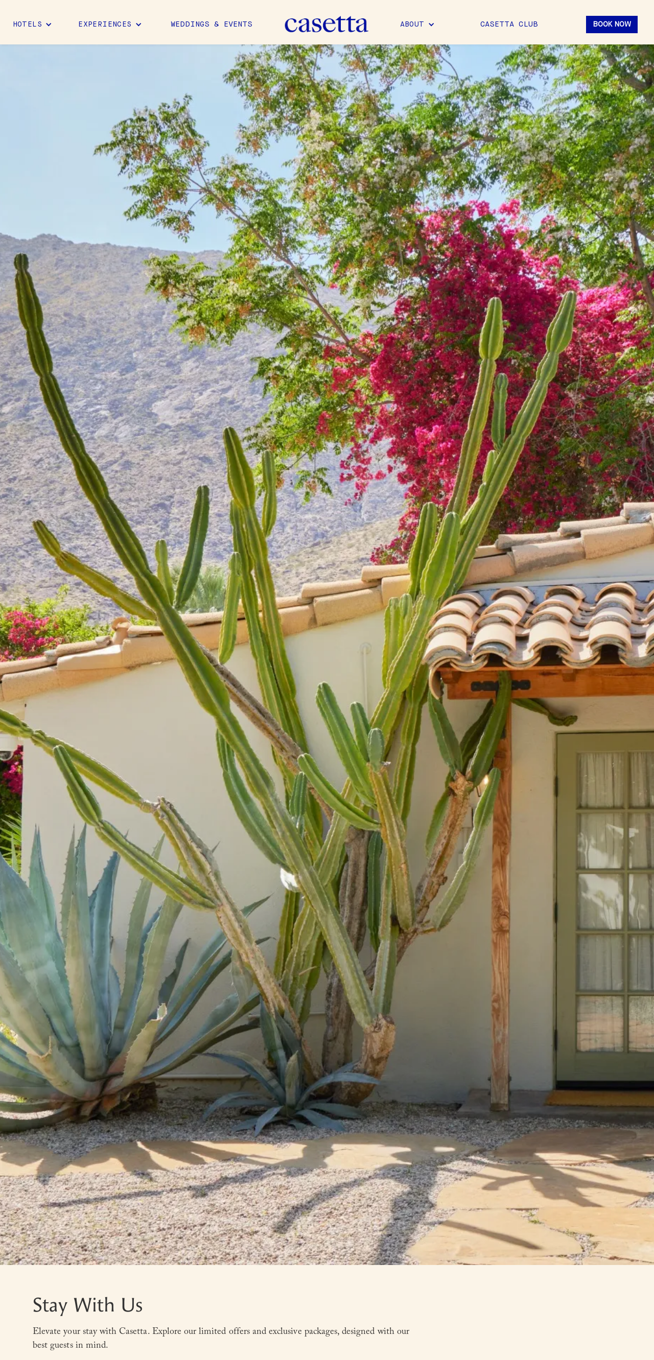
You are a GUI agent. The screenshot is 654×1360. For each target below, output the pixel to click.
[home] (327, 24)
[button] (32, 24)
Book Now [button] (612, 24)
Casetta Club (509, 24)
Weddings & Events (211, 24)
